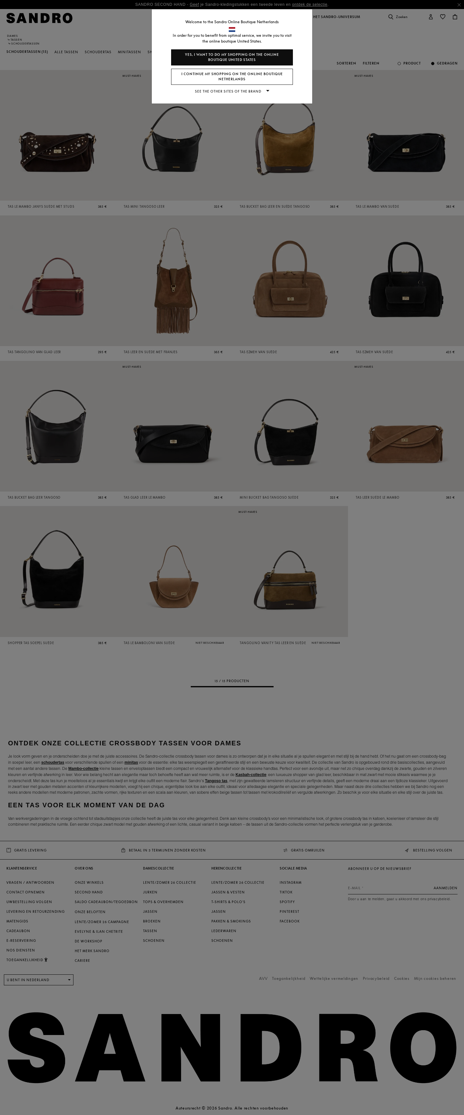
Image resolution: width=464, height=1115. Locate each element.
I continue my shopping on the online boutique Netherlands (232, 76)
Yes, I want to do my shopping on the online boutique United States (232, 57)
